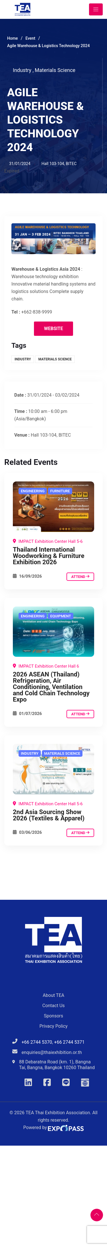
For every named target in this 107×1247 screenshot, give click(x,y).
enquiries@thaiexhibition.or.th (52, 1052)
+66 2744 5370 (37, 1042)
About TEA (53, 995)
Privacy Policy (53, 1026)
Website (53, 328)
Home (12, 38)
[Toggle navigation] (96, 9)
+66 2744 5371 (69, 1042)
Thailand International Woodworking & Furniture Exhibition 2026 (48, 556)
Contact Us (53, 1005)
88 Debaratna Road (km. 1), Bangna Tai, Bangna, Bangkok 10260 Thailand (57, 1064)
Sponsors (53, 1016)
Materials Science (55, 70)
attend (80, 577)
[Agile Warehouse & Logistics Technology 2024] (53, 506)
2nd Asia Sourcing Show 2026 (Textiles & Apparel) (48, 815)
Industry (23, 70)
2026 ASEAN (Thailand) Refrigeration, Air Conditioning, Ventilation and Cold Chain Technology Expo (51, 687)
